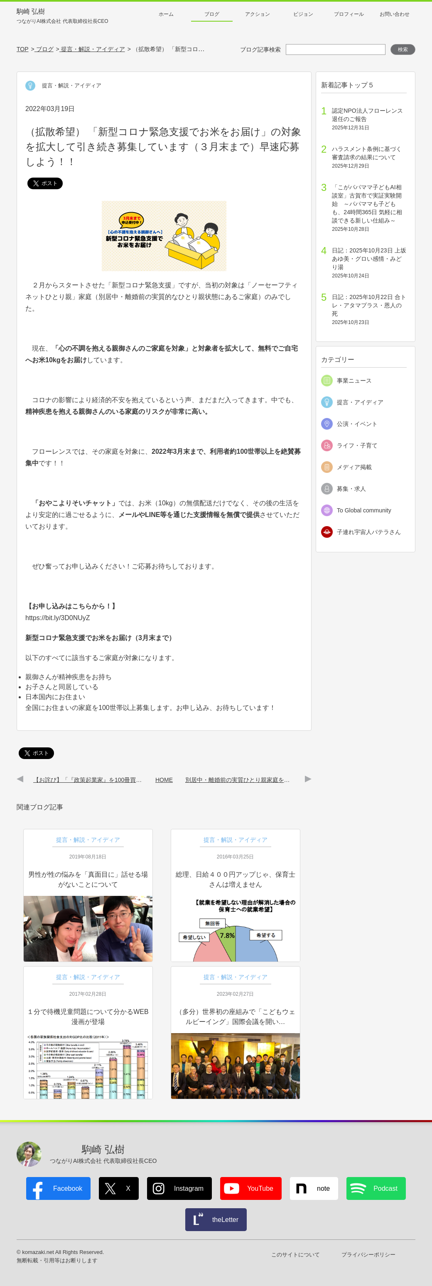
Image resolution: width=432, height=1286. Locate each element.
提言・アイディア (360, 402)
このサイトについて (295, 1254)
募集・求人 (351, 488)
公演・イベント (357, 423)
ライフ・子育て (357, 445)
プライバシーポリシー (368, 1254)
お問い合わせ (395, 14)
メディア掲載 (354, 467)
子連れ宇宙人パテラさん (369, 532)
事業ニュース (354, 380)
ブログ (211, 14)
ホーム (166, 14)
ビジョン (303, 14)
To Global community (364, 510)
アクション (257, 14)
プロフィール (349, 14)
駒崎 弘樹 (62, 16)
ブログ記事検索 (260, 49)
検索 (403, 49)
